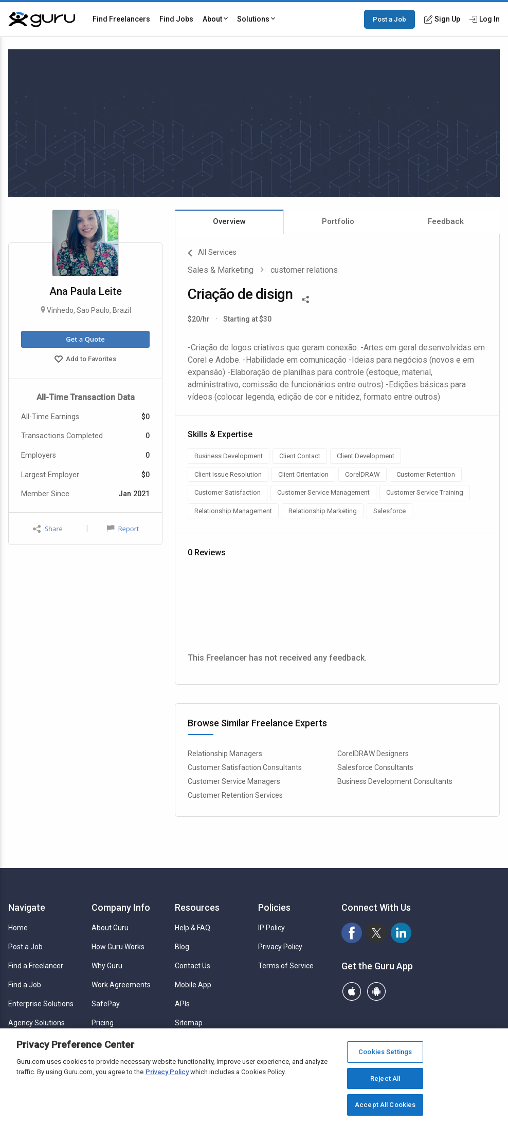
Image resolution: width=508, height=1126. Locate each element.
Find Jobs (176, 19)
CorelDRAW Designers (373, 753)
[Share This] (305, 298)
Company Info (121, 907)
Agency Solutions (36, 1023)
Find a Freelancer (35, 966)
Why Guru (107, 966)
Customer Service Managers (234, 781)
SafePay (106, 1004)
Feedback (446, 221)
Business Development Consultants (394, 781)
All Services (212, 253)
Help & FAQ (192, 928)
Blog (182, 947)
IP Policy (271, 928)
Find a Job (24, 985)
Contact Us (192, 966)
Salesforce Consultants (375, 767)
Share (48, 529)
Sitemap (189, 1023)
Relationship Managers (225, 753)
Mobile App (193, 985)
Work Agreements (121, 985)
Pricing (103, 1023)
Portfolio (338, 221)
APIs (182, 1004)
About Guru (110, 928)
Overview (229, 221)
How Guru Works (118, 947)
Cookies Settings (385, 1052)
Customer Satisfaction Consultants (245, 767)
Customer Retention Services (235, 795)
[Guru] (41, 19)
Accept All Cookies (385, 1105)
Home (18, 928)
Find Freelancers (121, 19)
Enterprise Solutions (41, 1004)
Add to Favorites (85, 360)
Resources (197, 907)
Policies (274, 907)
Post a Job (389, 19)
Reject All (385, 1078)
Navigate (26, 907)
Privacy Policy (280, 947)
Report (123, 528)
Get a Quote (85, 339)
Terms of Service (286, 966)
